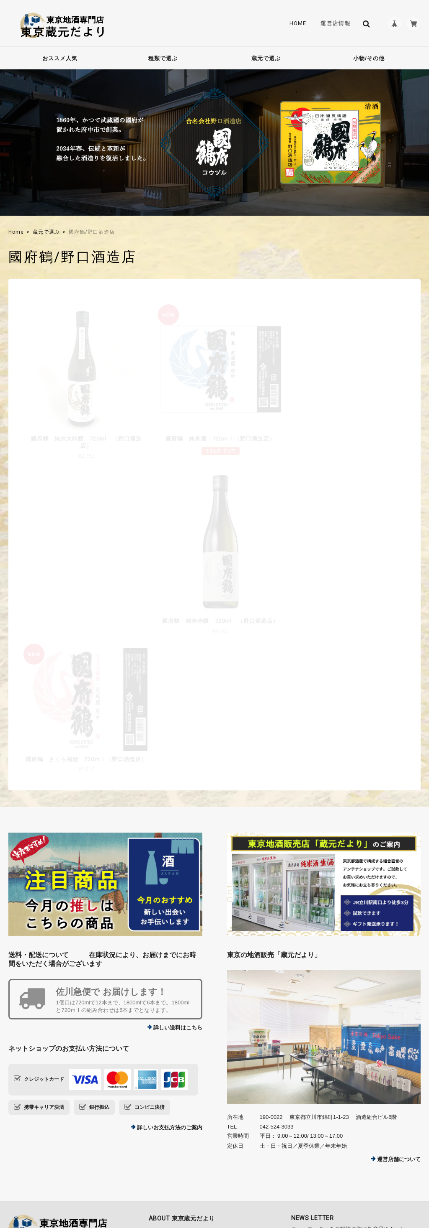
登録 (396, 1101)
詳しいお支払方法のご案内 (169, 970)
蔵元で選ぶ (266, 58)
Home (296, 23)
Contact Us (168, 1086)
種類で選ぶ (163, 58)
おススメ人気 (60, 58)
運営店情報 (334, 23)
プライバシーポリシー (328, 1176)
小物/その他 (369, 58)
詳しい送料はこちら (177, 870)
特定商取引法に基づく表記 (393, 1176)
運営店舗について (399, 1002)
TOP (286, 1176)
